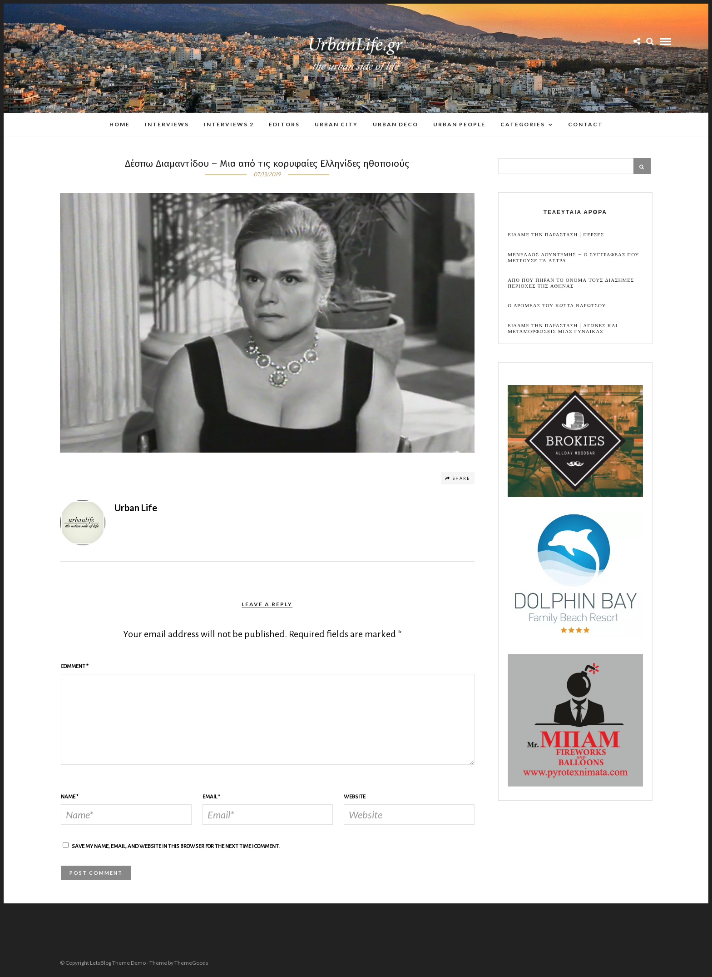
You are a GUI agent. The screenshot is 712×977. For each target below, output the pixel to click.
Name (70, 797)
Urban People (459, 124)
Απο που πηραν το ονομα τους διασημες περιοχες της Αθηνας (571, 283)
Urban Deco (395, 124)
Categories (522, 124)
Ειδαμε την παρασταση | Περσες (556, 235)
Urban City (336, 124)
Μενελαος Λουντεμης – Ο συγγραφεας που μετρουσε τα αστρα (573, 258)
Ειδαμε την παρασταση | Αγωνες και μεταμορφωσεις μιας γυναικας (563, 328)
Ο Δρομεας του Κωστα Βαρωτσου (557, 306)
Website (355, 797)
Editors (284, 124)
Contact (585, 124)
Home (119, 124)
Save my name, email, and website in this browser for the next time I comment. (176, 846)
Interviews (167, 124)
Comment (75, 666)
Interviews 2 (229, 124)
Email (211, 797)
